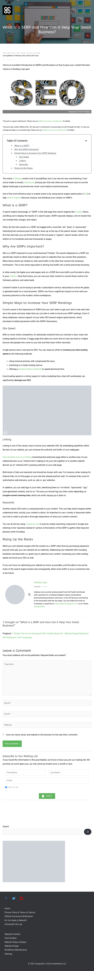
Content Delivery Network (30, 369)
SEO (85, 194)
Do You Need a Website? (16, 920)
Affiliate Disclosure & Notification (50, 121)
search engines (14, 197)
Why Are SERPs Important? (26, 149)
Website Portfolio (12, 934)
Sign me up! (12, 787)
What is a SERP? (22, 145)
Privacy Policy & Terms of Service (20, 912)
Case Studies (11, 938)
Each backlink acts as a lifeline (17, 457)
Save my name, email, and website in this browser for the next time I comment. (42, 734)
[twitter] (15, 898)
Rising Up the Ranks (23, 168)
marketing (17, 178)
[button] (47, 796)
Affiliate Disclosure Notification (19, 916)
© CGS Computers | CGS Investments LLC (47, 963)
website (13, 276)
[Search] (87, 832)
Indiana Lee (40, 582)
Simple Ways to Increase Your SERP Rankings (35, 153)
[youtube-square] (22, 898)
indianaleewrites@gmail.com (66, 604)
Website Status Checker (15, 942)
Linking (22, 160)
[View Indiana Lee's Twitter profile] (29, 595)
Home (7, 908)
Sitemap (8, 954)
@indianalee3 (39, 606)
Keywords (23, 164)
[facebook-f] (8, 898)
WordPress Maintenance (16, 950)
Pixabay (87, 112)
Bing (4, 53)
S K (77, 112)
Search (6, 826)
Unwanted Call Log (13, 924)
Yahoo (13, 53)
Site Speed (24, 157)
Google (8, 53)
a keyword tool (32, 524)
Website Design (12, 946)
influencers (29, 182)
